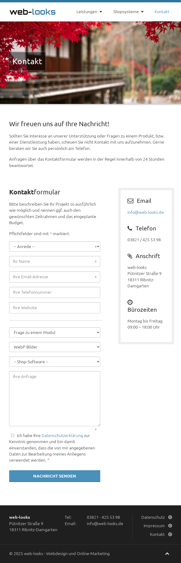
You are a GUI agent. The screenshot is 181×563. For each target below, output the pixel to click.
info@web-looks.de (145, 212)
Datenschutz (156, 517)
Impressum (158, 525)
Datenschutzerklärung (62, 435)
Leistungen (90, 11)
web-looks (33, 553)
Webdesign (57, 553)
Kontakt (162, 11)
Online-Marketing (93, 553)
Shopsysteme (128, 11)
